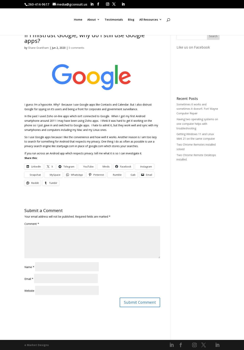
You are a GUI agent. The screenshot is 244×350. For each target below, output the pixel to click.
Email (28, 279)
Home (78, 21)
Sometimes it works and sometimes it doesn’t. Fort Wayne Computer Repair (197, 109)
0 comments (76, 48)
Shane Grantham (38, 48)
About (91, 21)
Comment (31, 224)
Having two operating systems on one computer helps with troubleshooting (197, 123)
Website (29, 290)
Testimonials (114, 21)
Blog (131, 21)
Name (29, 267)
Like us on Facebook (193, 47)
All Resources (148, 21)
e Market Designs (36, 345)
